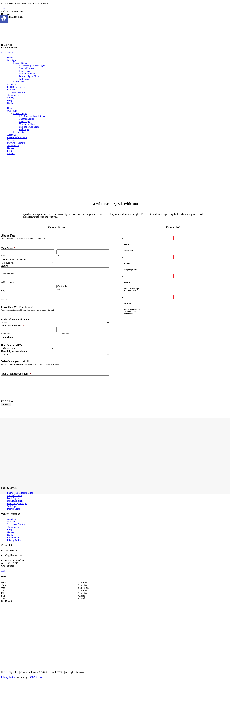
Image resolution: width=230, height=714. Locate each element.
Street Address (7, 273)
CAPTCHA (7, 401)
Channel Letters (14, 495)
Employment (13, 537)
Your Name (8, 248)
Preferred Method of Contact (16, 319)
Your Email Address (12, 325)
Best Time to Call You (12, 345)
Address (5, 265)
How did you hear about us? (15, 351)
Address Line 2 (8, 282)
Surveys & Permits (16, 524)
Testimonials (13, 527)
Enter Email (6, 333)
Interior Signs (13, 509)
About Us (11, 519)
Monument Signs (15, 501)
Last (58, 255)
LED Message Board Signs (20, 493)
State (59, 289)
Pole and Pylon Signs (17, 503)
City (3, 291)
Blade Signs (13, 498)
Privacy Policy (14, 540)
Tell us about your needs (13, 259)
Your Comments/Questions (16, 373)
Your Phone (8, 337)
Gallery (10, 532)
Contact (11, 535)
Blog (9, 529)
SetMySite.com (35, 677)
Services (11, 521)
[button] (4, 19)
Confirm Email (63, 333)
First (3, 255)
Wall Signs (12, 506)
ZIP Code (5, 299)
